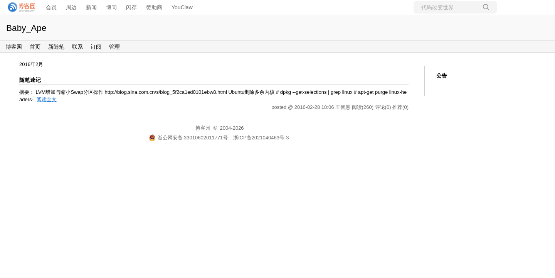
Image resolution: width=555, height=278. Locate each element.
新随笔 (56, 47)
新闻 (91, 7)
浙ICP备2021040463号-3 (261, 138)
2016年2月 (31, 64)
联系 (77, 47)
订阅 (96, 47)
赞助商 (154, 7)
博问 (111, 7)
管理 (114, 47)
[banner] (19, 7)
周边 (71, 7)
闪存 (131, 7)
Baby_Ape (26, 28)
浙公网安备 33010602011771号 (188, 138)
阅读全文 (47, 99)
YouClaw (182, 7)
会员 (51, 7)
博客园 (14, 47)
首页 (35, 47)
